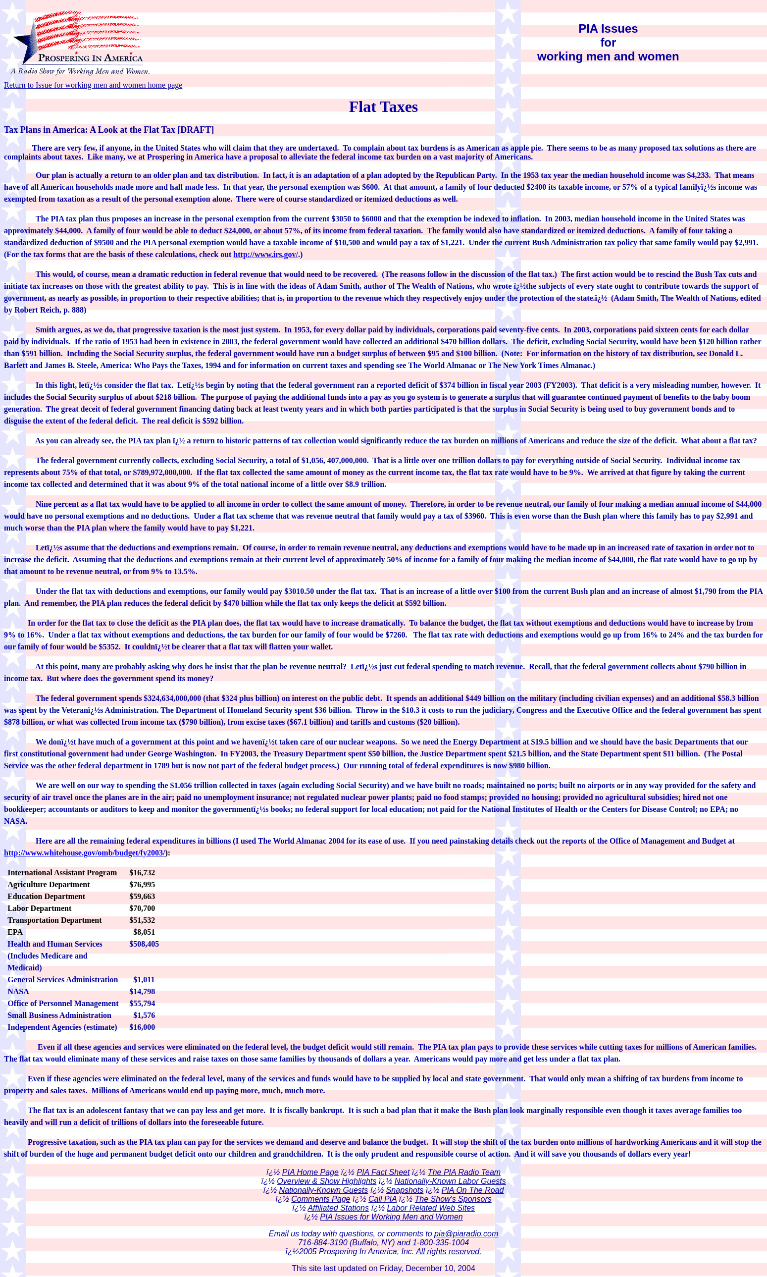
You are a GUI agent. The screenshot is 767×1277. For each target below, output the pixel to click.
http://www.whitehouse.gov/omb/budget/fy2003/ (84, 853)
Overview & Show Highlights (326, 1181)
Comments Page (320, 1199)
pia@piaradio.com (466, 1233)
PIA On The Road (473, 1190)
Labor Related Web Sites (431, 1208)
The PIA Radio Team (464, 1172)
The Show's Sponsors (453, 1199)
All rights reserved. (447, 1251)
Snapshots (405, 1190)
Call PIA (382, 1199)
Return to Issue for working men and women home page (93, 85)
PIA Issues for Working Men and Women (391, 1217)
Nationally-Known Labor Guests (450, 1181)
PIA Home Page (310, 1172)
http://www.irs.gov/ (265, 254)
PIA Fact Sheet (383, 1172)
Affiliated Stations (338, 1208)
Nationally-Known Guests (323, 1190)
